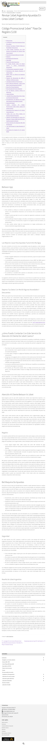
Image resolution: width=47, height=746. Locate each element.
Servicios (3, 729)
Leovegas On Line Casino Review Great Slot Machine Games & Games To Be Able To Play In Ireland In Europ (12, 642)
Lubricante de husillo (6, 684)
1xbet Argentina (10, 11)
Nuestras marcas (5, 727)
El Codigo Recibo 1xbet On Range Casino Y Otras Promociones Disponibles (15, 65)
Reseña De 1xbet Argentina (12, 62)
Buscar (23, 743)
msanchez (18, 12)
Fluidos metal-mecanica (7, 668)
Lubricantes (23, 658)
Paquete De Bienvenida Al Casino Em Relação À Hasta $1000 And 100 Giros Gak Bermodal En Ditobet (15, 119)
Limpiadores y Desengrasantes (23, 674)
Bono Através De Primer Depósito (14, 88)
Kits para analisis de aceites (7, 672)
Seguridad (8, 60)
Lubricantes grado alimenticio (23, 679)
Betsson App (9, 40)
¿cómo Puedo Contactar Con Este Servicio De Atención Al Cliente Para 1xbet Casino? (15, 51)
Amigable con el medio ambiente (23, 660)
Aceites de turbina (5, 682)
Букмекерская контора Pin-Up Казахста (34, 641)
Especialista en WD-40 (6, 666)
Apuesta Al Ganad (10, 103)
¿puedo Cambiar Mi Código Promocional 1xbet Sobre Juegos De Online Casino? (15, 106)
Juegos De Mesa (10, 94)
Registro (8, 56)
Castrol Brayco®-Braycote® (8, 664)
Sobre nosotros (5, 722)
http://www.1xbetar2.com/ (39, 322)
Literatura (3, 731)
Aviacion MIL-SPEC (6, 662)
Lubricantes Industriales (23, 681)
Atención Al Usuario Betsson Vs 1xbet (15, 55)
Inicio (4, 11)
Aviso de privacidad (5, 734)
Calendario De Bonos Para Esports (14, 81)
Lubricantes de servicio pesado (23, 676)
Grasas (3, 670)
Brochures (4, 724)
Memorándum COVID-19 (6, 733)
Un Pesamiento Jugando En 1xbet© (14, 69)
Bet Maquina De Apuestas (12, 58)
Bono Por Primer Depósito (12, 87)
